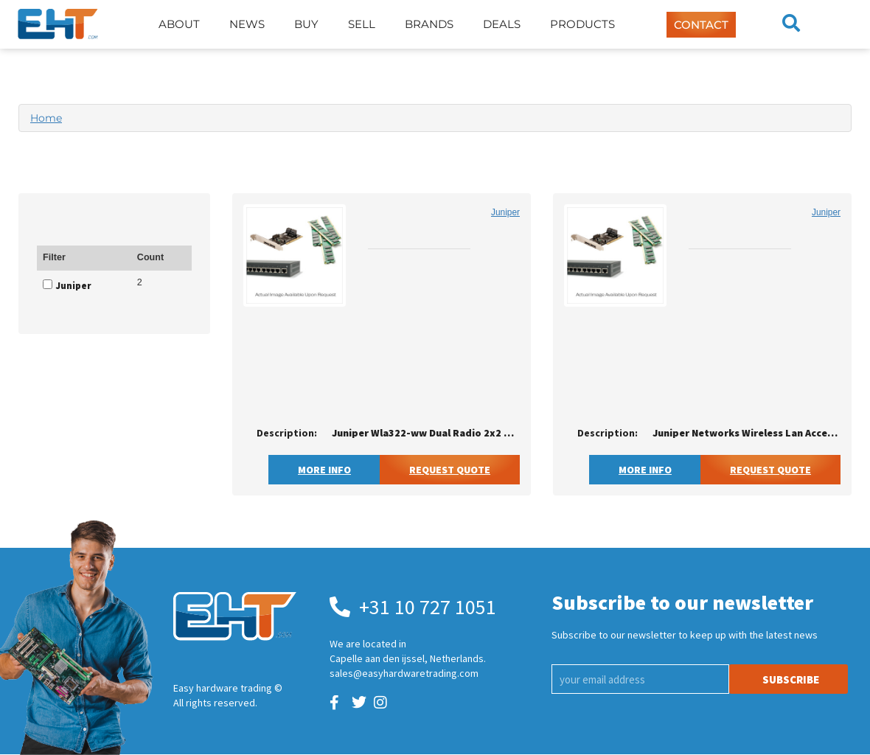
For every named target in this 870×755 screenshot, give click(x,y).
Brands (429, 24)
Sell (361, 24)
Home (46, 118)
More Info (324, 469)
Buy (306, 24)
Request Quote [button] (449, 469)
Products (582, 24)
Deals (502, 24)
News (247, 24)
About (179, 24)
